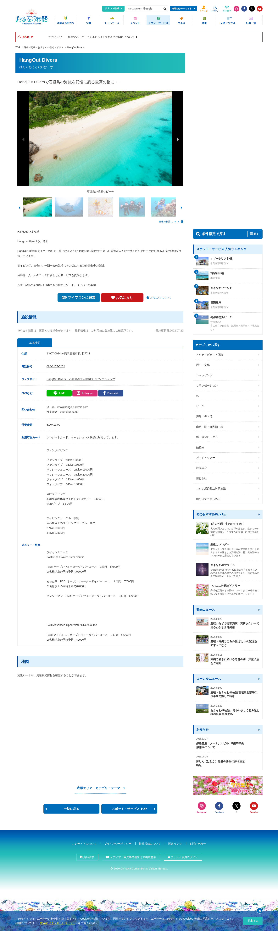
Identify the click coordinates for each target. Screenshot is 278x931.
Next (178, 138)
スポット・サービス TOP (129, 807)
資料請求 (88, 855)
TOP (17, 46)
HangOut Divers (75, 46)
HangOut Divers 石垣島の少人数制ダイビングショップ (81, 377)
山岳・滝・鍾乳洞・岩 (209, 425)
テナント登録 (112, 8)
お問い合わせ (198, 842)
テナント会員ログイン (184, 855)
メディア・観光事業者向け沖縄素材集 (133, 855)
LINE (61, 391)
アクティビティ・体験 (209, 353)
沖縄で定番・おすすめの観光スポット (43, 46)
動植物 (200, 446)
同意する (252, 920)
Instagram (87, 391)
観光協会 (201, 466)
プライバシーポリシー (117, 842)
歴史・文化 (203, 363)
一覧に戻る (71, 807)
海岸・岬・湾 (204, 415)
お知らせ (202, 728)
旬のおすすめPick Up (211, 513)
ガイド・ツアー (205, 456)
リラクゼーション (207, 384)
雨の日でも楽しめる (208, 497)
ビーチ (200, 404)
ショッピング (204, 373)
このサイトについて (84, 842)
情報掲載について (150, 842)
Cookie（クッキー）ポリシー (57, 923)
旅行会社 (201, 476)
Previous (23, 138)
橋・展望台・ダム (207, 435)
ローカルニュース (208, 677)
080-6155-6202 (56, 365)
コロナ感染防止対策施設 (211, 487)
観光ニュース (205, 608)
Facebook (112, 391)
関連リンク (175, 842)
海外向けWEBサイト (182, 8)
